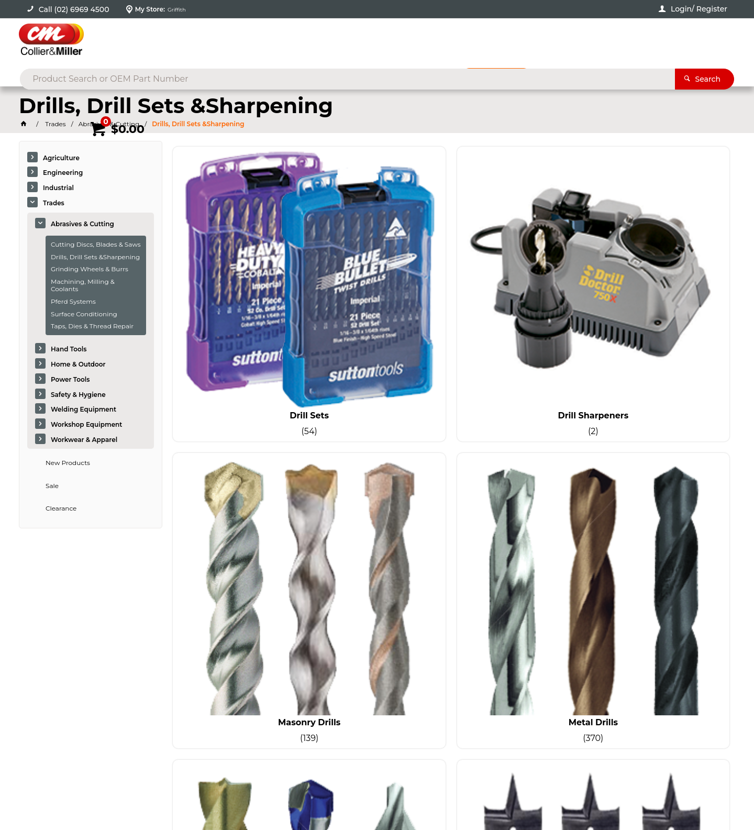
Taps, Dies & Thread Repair (92, 327)
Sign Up (654, 584)
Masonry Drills (522, 279)
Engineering (63, 174)
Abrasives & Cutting (82, 224)
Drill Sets (238, 279)
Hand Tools (69, 349)
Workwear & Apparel (84, 440)
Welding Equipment (83, 410)
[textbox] (360, 41)
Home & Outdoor (78, 365)
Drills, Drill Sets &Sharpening (95, 257)
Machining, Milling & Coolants (83, 285)
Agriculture (61, 158)
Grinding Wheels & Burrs (89, 270)
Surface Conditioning (84, 314)
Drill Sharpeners (380, 279)
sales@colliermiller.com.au (597, 658)
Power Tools (70, 380)
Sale (52, 486)
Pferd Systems (73, 302)
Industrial (58, 188)
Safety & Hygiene (78, 395)
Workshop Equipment (86, 425)
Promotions (504, 77)
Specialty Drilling (238, 455)
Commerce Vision (128, 794)
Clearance (61, 509)
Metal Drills (664, 279)
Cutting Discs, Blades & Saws (96, 245)
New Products (68, 463)
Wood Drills (380, 455)
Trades (53, 203)
